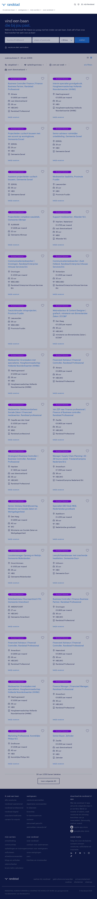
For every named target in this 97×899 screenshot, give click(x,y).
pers (28, 856)
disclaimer (78, 882)
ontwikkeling (10, 841)
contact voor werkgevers (37, 848)
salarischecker (11, 864)
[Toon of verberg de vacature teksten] (89, 57)
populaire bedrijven (13, 815)
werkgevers (23, 10)
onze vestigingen (34, 852)
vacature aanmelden (35, 800)
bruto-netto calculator (14, 868)
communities (10, 845)
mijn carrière (35, 10)
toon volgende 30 (48, 781)
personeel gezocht (34, 823)
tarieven (30, 819)
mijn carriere (10, 837)
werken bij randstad (42, 879)
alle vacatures (10, 800)
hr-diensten (31, 808)
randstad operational (14, 804)
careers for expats (12, 819)
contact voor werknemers (37, 845)
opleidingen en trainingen (16, 848)
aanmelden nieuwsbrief (36, 827)
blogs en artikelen (12, 860)
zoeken (82, 40)
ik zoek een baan (10, 10)
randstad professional (14, 808)
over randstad (49, 10)
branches (30, 812)
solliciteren (9, 852)
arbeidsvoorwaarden (13, 856)
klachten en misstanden (37, 860)
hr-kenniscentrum (34, 815)
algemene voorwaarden (37, 804)
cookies (68, 882)
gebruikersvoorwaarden (63, 879)
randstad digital (11, 812)
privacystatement (82, 879)
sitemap (88, 882)
